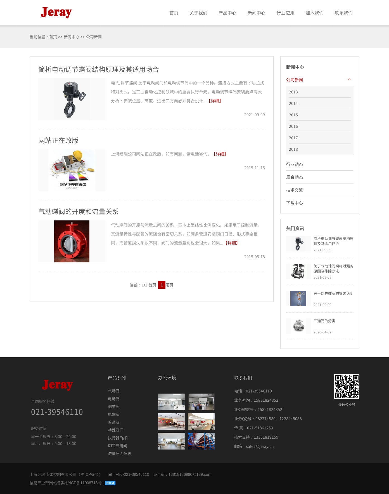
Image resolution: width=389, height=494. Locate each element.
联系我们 (344, 12)
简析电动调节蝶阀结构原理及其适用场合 (334, 241)
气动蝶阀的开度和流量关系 (78, 211)
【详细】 (215, 100)
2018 (293, 149)
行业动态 (294, 164)
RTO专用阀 (117, 445)
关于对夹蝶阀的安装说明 (334, 293)
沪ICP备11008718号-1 (85, 483)
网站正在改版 (58, 140)
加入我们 (315, 12)
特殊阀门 (116, 430)
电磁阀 (114, 414)
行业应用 (286, 12)
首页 (173, 12)
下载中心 (294, 203)
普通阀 (114, 422)
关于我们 (198, 12)
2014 (293, 103)
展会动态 (294, 177)
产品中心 (227, 12)
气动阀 (114, 391)
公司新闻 (294, 80)
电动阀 (114, 398)
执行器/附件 (118, 438)
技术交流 (294, 190)
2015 (293, 114)
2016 (293, 126)
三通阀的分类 (324, 320)
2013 (293, 92)
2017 (293, 137)
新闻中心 (256, 12)
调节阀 (114, 406)
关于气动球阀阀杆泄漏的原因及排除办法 (334, 268)
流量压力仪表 (119, 453)
